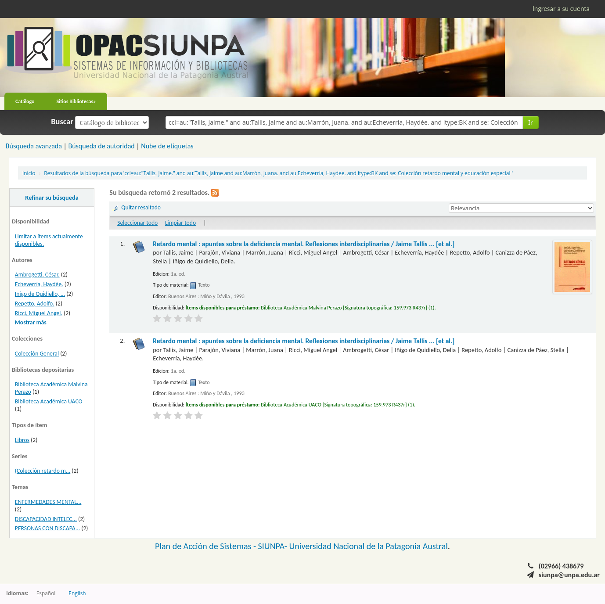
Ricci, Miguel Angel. (38, 313)
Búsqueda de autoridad (101, 146)
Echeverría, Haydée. (39, 284)
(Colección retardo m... (42, 471)
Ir (530, 122)
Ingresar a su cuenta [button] (561, 8)
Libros (22, 440)
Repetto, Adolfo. (34, 303)
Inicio (28, 172)
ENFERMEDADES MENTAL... (48, 502)
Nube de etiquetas (167, 146)
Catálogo (25, 101)
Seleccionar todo (137, 222)
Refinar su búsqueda (52, 197)
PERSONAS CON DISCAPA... (47, 528)
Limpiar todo (180, 222)
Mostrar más (31, 322)
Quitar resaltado (141, 207)
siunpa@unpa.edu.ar (569, 575)
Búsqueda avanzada (34, 146)
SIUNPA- (273, 546)
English (77, 593)
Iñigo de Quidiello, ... (40, 294)
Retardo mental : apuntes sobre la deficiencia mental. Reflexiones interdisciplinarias (303, 244)
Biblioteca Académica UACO (49, 401)
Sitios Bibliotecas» (76, 101)
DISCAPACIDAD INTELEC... (46, 519)
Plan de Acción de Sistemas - (206, 546)
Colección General (37, 353)
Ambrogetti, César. (37, 274)
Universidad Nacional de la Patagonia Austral (368, 546)
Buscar (62, 121)
